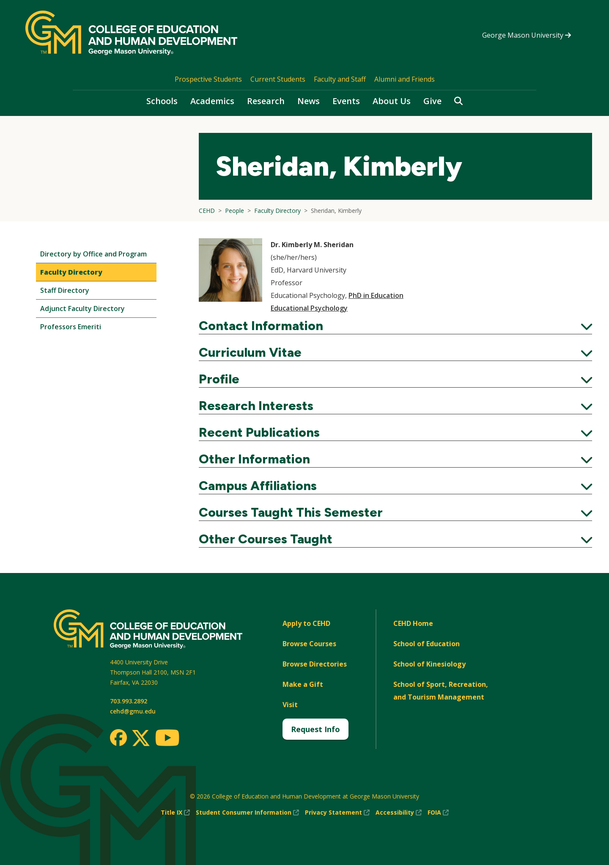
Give (432, 101)
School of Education (426, 643)
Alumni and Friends (404, 79)
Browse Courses (309, 643)
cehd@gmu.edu (133, 711)
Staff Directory (64, 290)
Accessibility (399, 812)
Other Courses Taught (395, 539)
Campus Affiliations (395, 486)
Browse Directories (315, 664)
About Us (392, 101)
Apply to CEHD (306, 623)
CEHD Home (413, 623)
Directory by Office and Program (93, 254)
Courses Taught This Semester (395, 512)
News (308, 101)
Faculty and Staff (340, 79)
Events (346, 101)
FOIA (438, 812)
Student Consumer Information (247, 812)
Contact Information (395, 326)
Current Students (277, 79)
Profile (395, 379)
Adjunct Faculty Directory (82, 308)
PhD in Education (375, 295)
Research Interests (395, 406)
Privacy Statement (337, 812)
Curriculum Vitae (395, 352)
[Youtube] (167, 739)
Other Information (395, 459)
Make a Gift (303, 684)
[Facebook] (118, 737)
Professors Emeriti (70, 326)
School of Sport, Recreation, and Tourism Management (440, 691)
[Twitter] (141, 738)
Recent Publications (395, 432)
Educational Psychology (309, 308)
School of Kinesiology (429, 664)
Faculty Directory (71, 272)
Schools (162, 101)
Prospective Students (208, 79)
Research (266, 101)
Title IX (175, 812)
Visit (290, 704)
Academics (212, 101)
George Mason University (526, 35)
